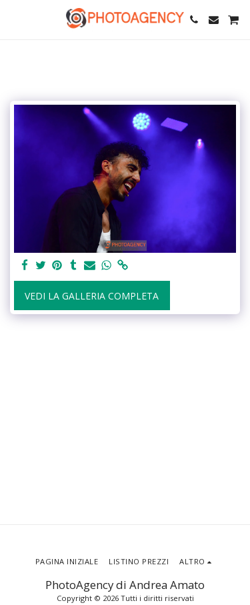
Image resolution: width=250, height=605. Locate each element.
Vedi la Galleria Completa (92, 295)
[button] (14, 19)
